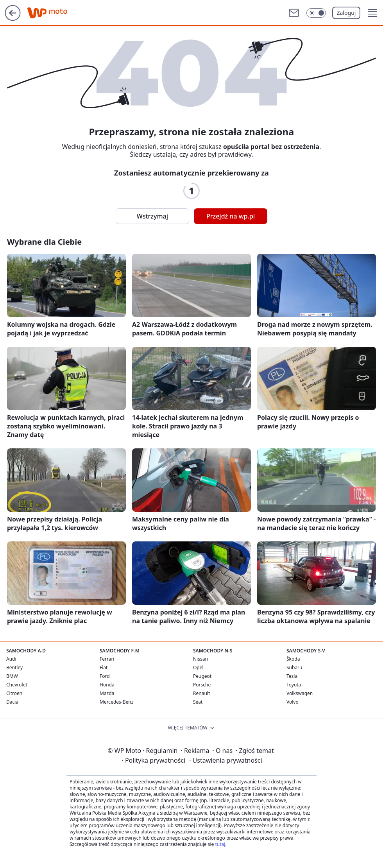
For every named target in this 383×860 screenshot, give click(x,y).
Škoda (293, 659)
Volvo (292, 702)
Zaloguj (346, 12)
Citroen (14, 693)
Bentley (14, 667)
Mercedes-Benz (116, 702)
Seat (197, 702)
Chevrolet (16, 684)
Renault (201, 693)
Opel (198, 667)
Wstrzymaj (152, 216)
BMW (12, 676)
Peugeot (202, 676)
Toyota (293, 684)
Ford (105, 676)
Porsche (202, 684)
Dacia (12, 702)
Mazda (107, 693)
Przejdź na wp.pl (230, 216)
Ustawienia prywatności (225, 760)
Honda (107, 684)
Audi (11, 659)
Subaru (294, 667)
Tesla (291, 676)
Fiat (103, 667)
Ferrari (107, 659)
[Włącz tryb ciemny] (316, 13)
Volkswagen (299, 693)
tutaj (220, 844)
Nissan (200, 659)
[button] (372, 13)
